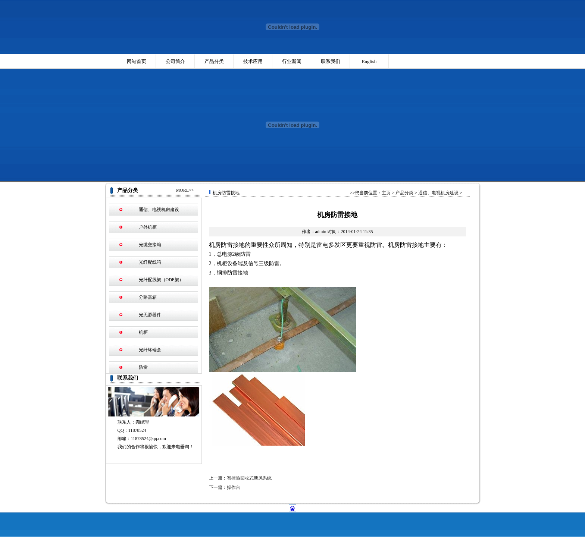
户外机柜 (148, 227)
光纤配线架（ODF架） (161, 279)
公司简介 (175, 61)
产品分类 (214, 61)
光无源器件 (150, 314)
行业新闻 (291, 61)
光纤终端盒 (150, 349)
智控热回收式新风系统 (249, 478)
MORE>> (185, 190)
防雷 (143, 367)
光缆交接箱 (150, 244)
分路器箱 (148, 297)
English (369, 61)
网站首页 (136, 61)
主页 (386, 192)
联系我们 (330, 61)
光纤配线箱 (150, 262)
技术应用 (253, 61)
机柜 (143, 332)
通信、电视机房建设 (159, 209)
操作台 (233, 487)
